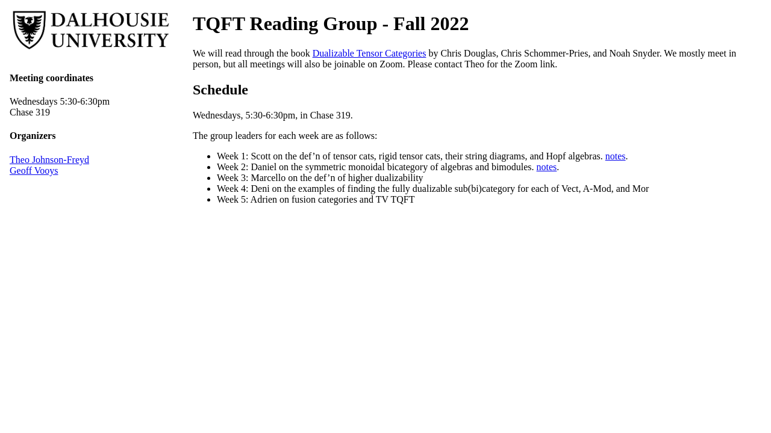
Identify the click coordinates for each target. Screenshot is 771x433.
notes (615, 156)
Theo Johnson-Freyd (49, 160)
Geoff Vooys (34, 170)
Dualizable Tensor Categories (369, 53)
